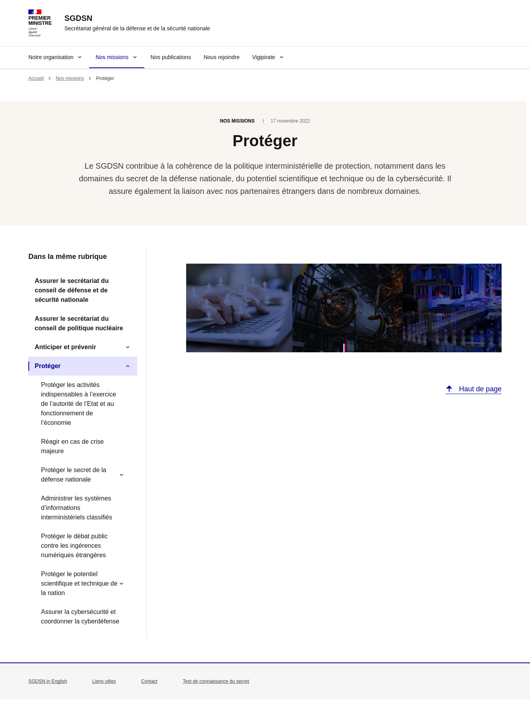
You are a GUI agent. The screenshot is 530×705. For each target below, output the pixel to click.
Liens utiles (104, 681)
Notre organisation (50, 57)
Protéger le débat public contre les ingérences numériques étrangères (74, 545)
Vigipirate (263, 57)
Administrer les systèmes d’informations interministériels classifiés (76, 508)
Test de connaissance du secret (216, 681)
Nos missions (111, 57)
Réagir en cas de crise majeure (72, 446)
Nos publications (171, 57)
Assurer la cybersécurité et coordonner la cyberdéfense (80, 616)
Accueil (36, 78)
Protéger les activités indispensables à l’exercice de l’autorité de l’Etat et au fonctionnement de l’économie (78, 403)
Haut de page (479, 389)
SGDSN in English (47, 681)
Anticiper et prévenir (65, 347)
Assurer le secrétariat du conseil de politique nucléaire (79, 323)
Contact (149, 681)
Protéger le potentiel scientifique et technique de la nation (79, 583)
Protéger (48, 366)
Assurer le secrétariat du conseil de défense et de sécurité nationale (72, 290)
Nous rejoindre (221, 57)
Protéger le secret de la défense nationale (73, 475)
